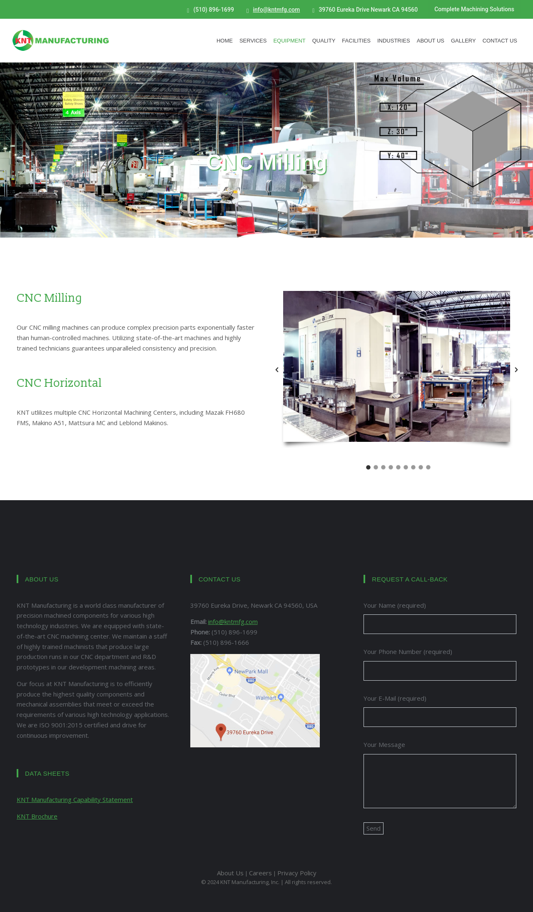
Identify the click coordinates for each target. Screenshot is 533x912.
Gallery (463, 41)
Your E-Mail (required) (395, 698)
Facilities (356, 41)
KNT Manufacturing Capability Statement (75, 799)
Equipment (289, 41)
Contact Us (500, 41)
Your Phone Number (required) (408, 651)
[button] (277, 370)
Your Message (384, 744)
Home (225, 41)
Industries (393, 41)
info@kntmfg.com (276, 9)
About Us (430, 41)
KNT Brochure (37, 816)
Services (253, 41)
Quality (324, 41)
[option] (396, 369)
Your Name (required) (395, 605)
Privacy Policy (296, 873)
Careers (260, 873)
